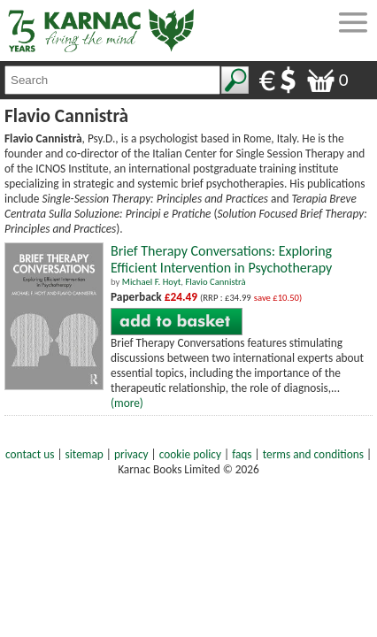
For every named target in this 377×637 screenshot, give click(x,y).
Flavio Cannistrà (215, 282)
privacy (131, 454)
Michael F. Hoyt (151, 282)
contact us (29, 454)
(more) (127, 403)
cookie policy (190, 454)
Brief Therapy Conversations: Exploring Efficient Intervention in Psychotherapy (221, 259)
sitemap (84, 454)
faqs (241, 454)
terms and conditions (313, 454)
